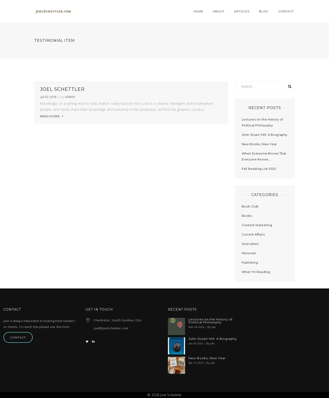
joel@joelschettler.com (111, 328)
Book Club (250, 206)
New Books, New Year (259, 144)
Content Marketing (257, 225)
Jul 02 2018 (48, 96)
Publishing (250, 262)
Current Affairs (253, 234)
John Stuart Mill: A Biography (264, 134)
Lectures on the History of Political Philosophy (210, 321)
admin (70, 96)
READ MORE (50, 116)
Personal (249, 253)
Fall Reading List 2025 (259, 168)
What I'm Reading (256, 272)
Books (247, 215)
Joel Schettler (62, 89)
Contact (18, 337)
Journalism (250, 244)
